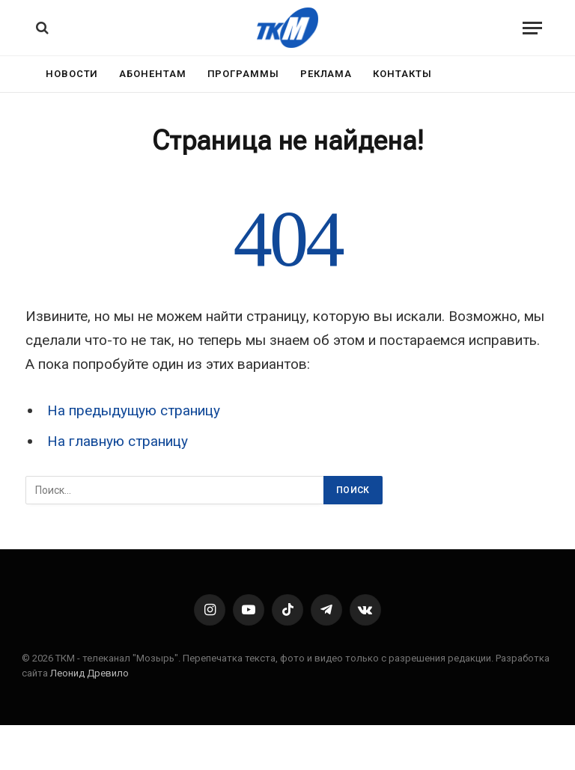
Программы (243, 73)
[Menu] (532, 28)
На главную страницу (117, 441)
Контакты (402, 73)
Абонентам (152, 73)
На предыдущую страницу (133, 410)
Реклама (326, 73)
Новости (72, 73)
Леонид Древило (89, 673)
